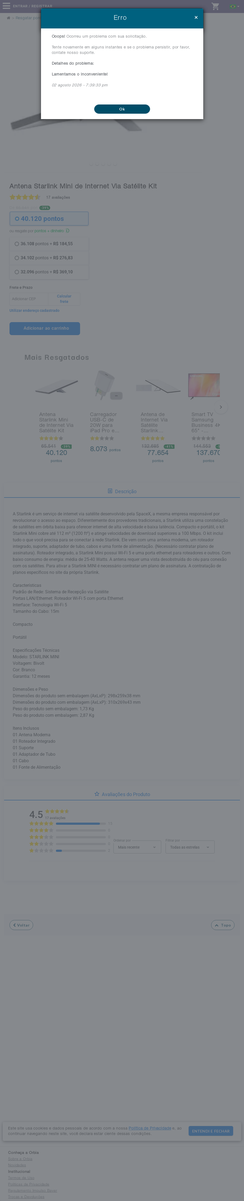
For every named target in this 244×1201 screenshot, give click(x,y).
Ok (122, 109)
